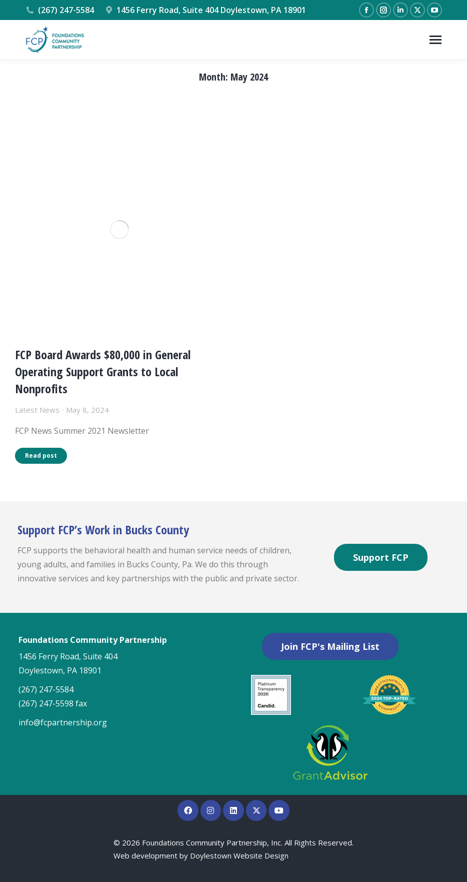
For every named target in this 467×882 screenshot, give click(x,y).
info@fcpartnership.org (62, 722)
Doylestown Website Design (239, 855)
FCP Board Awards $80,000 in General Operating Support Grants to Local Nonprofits (102, 371)
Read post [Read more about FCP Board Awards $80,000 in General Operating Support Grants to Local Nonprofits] (41, 455)
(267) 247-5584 (59, 10)
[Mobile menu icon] (435, 40)
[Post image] (119, 229)
